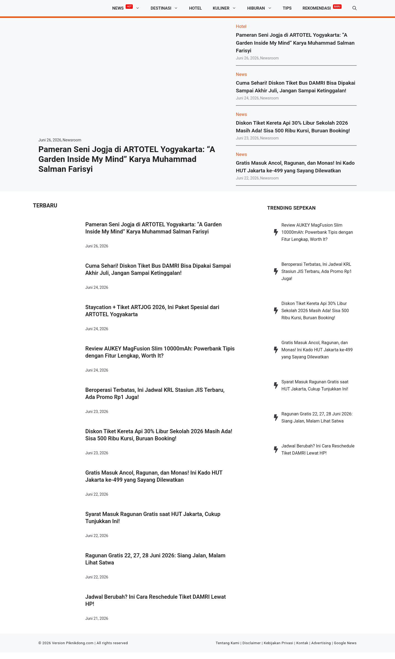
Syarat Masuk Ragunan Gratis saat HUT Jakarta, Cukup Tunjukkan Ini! (152, 517)
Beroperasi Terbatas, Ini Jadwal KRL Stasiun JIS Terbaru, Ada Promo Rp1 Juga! (155, 393)
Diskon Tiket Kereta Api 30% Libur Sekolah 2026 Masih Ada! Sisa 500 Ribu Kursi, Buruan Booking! (158, 435)
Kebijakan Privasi (278, 643)
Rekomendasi (322, 7)
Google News (345, 643)
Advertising (321, 643)
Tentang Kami (227, 643)
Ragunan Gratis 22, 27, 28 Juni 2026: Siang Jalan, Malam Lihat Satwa (155, 559)
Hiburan (262, 8)
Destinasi (167, 8)
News (128, 8)
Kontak (302, 643)
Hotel (195, 8)
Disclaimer (251, 643)
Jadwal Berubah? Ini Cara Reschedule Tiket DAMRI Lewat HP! (155, 600)
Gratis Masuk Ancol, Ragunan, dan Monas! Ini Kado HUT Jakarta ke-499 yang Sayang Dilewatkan (153, 476)
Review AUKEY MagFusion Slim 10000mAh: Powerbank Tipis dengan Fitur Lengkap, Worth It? (160, 352)
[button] (354, 8)
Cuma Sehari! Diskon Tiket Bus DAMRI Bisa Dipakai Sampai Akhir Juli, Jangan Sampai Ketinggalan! (158, 269)
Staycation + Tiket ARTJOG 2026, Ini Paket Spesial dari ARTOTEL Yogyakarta (152, 311)
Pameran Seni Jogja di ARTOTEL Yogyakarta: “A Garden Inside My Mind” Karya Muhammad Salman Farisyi (126, 159)
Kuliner (227, 8)
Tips (287, 8)
